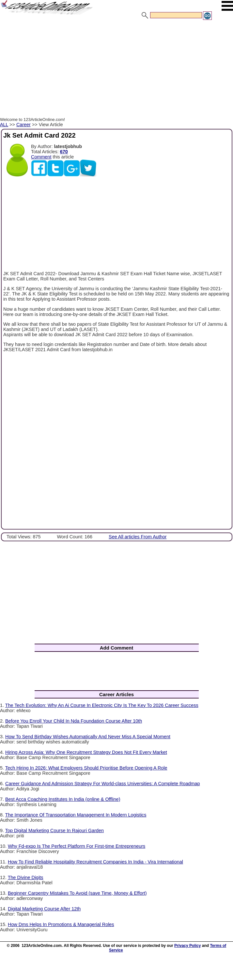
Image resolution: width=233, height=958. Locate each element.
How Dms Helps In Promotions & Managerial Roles (61, 924)
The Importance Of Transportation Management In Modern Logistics (76, 814)
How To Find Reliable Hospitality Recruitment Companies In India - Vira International (95, 861)
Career (23, 124)
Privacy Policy (187, 945)
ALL (4, 124)
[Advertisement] (116, 69)
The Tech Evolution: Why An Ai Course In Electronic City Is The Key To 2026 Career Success (101, 705)
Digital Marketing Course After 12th (44, 908)
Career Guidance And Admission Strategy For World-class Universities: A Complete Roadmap (102, 783)
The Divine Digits (25, 877)
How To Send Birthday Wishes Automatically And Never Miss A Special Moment (87, 736)
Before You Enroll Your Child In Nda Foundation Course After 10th (73, 721)
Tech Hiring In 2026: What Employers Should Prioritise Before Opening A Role (86, 768)
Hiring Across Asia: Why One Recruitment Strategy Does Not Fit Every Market (86, 752)
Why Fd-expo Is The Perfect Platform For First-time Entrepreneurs (76, 846)
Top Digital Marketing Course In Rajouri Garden (54, 830)
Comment (41, 156)
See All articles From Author (138, 536)
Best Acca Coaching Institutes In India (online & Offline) (62, 799)
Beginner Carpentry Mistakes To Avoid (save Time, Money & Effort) (77, 893)
